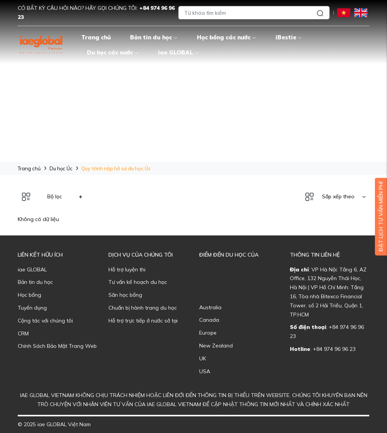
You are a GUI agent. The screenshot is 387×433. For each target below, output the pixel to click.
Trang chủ (96, 37)
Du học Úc (61, 168)
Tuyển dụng (32, 307)
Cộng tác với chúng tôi (45, 320)
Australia (210, 307)
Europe (208, 332)
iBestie (289, 37)
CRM (23, 333)
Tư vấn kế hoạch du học (137, 282)
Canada (209, 319)
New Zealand (216, 345)
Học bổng (29, 294)
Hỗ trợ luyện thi (127, 269)
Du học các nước (113, 52)
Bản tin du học (154, 37)
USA (204, 371)
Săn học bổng (125, 294)
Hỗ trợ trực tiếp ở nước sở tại (143, 320)
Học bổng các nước (226, 37)
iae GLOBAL (178, 52)
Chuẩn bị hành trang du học (142, 307)
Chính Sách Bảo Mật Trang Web (57, 346)
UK (202, 358)
